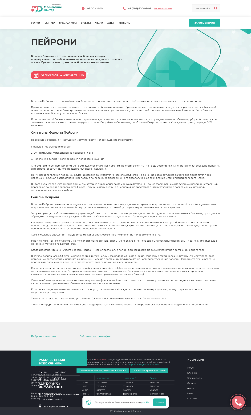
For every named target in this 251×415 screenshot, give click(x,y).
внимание (100, 359)
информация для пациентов (143, 364)
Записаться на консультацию (62, 75)
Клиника (49, 23)
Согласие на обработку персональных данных (102, 370)
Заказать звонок (163, 8)
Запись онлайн (204, 23)
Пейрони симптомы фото (96, 336)
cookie (146, 402)
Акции (99, 23)
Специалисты (68, 23)
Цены (110, 23)
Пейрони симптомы (43, 336)
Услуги (35, 23)
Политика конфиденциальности (149, 370)
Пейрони (36, 307)
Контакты (124, 23)
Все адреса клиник (56, 406)
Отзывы (86, 23)
